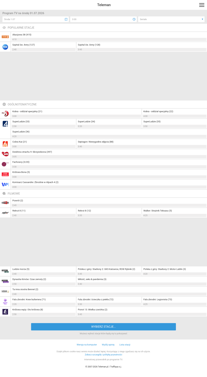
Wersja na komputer (87, 344)
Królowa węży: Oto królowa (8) (27, 309)
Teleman (104, 5)
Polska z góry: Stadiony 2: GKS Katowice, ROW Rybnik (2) (106, 269)
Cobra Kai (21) (19, 141)
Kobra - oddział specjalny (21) (27, 111)
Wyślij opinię (108, 344)
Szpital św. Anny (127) (23, 44)
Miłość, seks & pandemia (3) (92, 279)
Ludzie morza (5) (20, 269)
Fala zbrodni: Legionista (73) (157, 299)
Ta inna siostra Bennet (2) (25, 289)
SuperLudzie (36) (21, 131)
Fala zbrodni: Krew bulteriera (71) (29, 299)
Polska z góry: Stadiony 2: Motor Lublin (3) (164, 269)
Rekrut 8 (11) (19, 210)
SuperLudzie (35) (152, 121)
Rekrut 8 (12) (84, 210)
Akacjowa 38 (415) (21, 34)
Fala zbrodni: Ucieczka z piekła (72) (95, 299)
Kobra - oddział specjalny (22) (158, 111)
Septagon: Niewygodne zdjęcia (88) (96, 141)
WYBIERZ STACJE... (103, 326)
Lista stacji (124, 344)
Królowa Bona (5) (21, 172)
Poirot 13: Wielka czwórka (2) (92, 309)
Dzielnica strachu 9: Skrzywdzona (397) (32, 152)
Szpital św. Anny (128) (89, 44)
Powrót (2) (17, 200)
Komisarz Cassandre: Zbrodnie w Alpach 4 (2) (35, 182)
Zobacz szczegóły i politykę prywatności (103, 354)
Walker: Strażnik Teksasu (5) (157, 210)
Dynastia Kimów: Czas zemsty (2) (29, 279)
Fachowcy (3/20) (21, 162)
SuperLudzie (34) (86, 121)
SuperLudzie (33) (21, 121)
